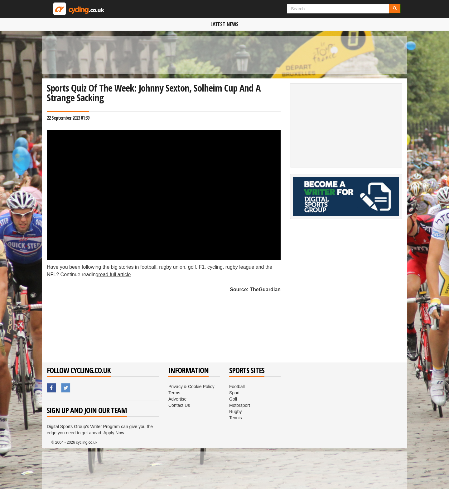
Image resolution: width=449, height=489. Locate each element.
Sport (234, 392)
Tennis (235, 417)
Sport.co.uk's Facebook (52, 388)
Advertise (177, 399)
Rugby (235, 411)
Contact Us (179, 405)
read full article (114, 274)
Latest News (224, 24)
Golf (233, 399)
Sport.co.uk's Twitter (66, 388)
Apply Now (113, 432)
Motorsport (239, 405)
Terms (174, 392)
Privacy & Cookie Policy (191, 386)
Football (237, 386)
